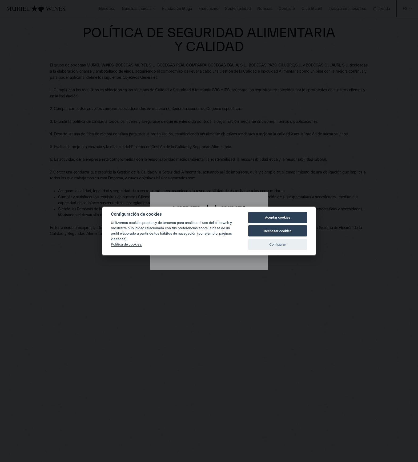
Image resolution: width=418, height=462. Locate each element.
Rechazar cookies (278, 231)
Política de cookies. (126, 244)
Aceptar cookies (277, 217)
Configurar (278, 244)
